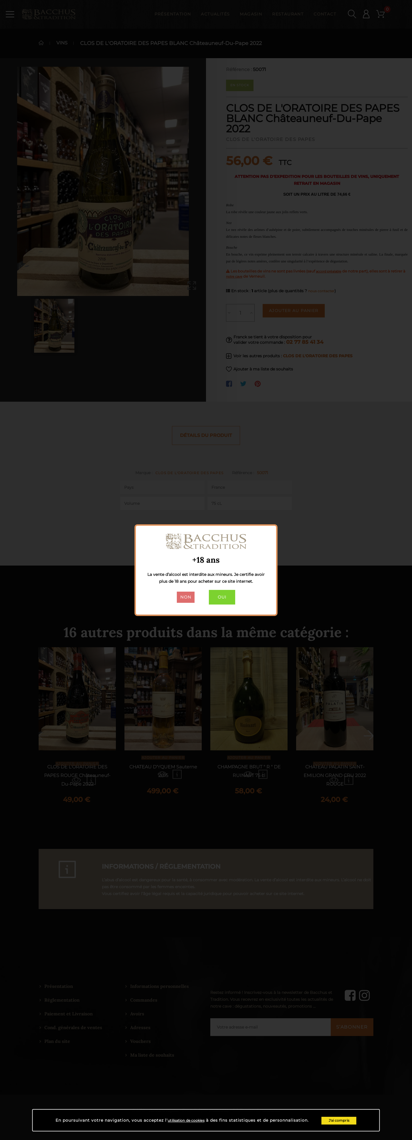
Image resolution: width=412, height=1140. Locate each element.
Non (183, 598)
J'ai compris (345, 1119)
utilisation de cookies (186, 1119)
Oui (223, 598)
